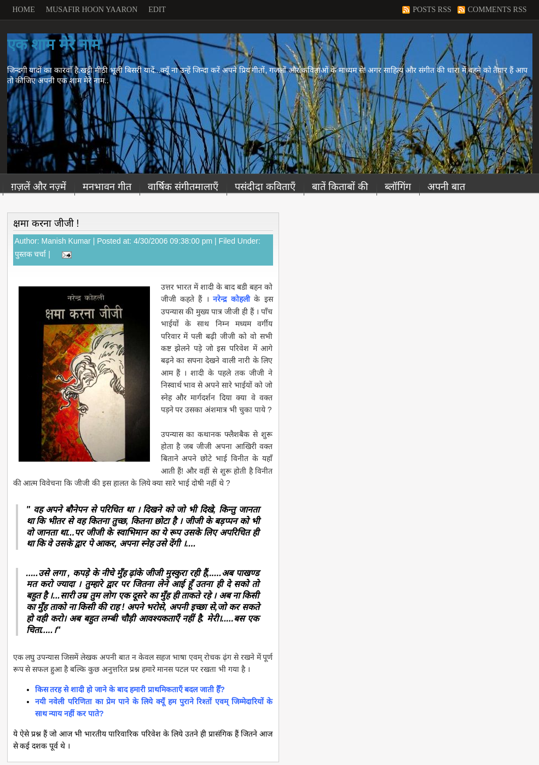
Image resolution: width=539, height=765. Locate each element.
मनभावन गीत (107, 186)
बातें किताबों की (340, 186)
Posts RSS (432, 9)
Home (24, 9)
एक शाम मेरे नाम (54, 44)
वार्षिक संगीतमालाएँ (183, 186)
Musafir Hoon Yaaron (92, 9)
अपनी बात (446, 186)
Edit (157, 9)
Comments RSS (497, 9)
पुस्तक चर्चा (31, 254)
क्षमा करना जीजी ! (46, 223)
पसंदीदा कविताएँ (265, 186)
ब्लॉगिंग (398, 186)
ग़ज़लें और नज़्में (38, 186)
